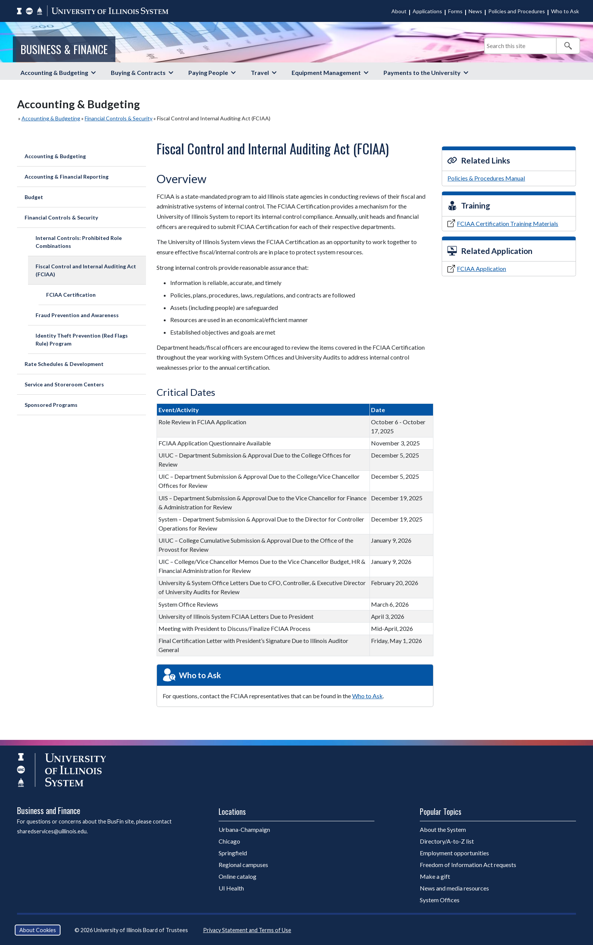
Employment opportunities (454, 852)
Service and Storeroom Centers (64, 384)
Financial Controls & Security (118, 118)
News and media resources (454, 888)
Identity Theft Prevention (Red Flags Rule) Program (82, 339)
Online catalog (237, 876)
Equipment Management (326, 72)
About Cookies (37, 930)
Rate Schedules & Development (64, 364)
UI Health (231, 888)
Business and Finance (48, 810)
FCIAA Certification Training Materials (507, 223)
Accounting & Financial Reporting (67, 176)
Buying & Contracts (138, 72)
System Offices (439, 899)
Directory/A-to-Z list (447, 841)
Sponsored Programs (51, 405)
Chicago (229, 841)
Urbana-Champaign (244, 829)
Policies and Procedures (516, 11)
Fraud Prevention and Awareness (77, 315)
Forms (455, 11)
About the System (443, 829)
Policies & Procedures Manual (486, 178)
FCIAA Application (481, 268)
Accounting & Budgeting (54, 72)
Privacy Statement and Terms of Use (247, 930)
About (399, 11)
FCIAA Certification (71, 294)
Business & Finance (64, 49)
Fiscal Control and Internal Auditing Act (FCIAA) (86, 270)
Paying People (208, 72)
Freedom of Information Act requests (468, 864)
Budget (34, 197)
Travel (260, 72)
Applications (427, 11)
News (475, 11)
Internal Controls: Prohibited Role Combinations (79, 242)
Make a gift (435, 876)
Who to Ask (565, 11)
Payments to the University (422, 72)
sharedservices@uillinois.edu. (52, 831)
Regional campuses (243, 864)
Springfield (233, 852)
